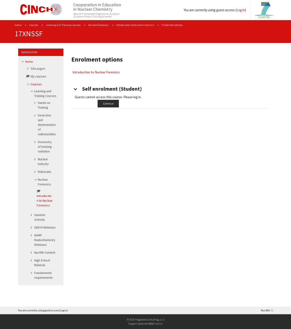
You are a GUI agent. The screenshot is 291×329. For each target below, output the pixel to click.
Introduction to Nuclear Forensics (135, 25)
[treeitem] (41, 170)
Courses (33, 25)
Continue (108, 103)
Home (18, 25)
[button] (75, 89)
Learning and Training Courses (63, 25)
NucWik (265, 310)
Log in (240, 10)
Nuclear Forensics (98, 25)
